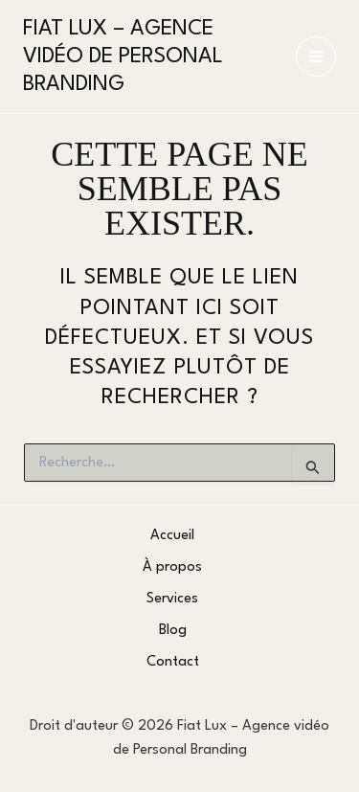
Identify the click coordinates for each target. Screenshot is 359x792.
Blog (173, 630)
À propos (172, 567)
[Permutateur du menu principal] (316, 56)
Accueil (172, 536)
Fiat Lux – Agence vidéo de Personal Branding (123, 56)
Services (172, 599)
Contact (172, 662)
